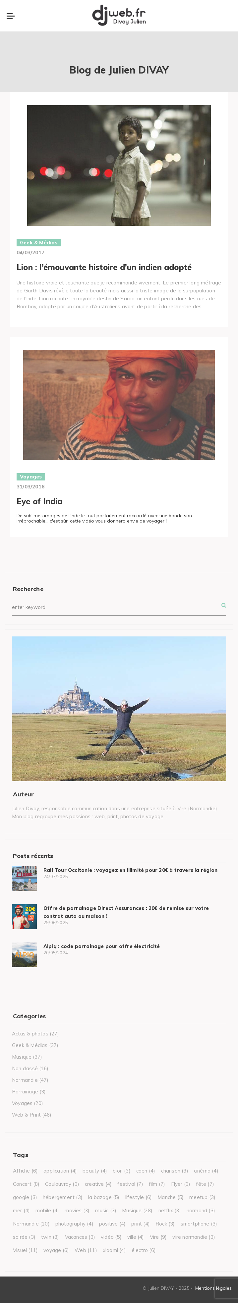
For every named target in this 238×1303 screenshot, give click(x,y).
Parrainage (25, 1091)
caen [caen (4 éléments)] (145, 1171)
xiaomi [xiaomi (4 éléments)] (114, 1250)
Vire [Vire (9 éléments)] (158, 1237)
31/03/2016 (30, 486)
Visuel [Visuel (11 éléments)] (25, 1250)
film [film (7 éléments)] (157, 1184)
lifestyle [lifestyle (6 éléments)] (138, 1197)
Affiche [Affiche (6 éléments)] (25, 1171)
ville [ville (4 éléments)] (135, 1237)
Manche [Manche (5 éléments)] (170, 1197)
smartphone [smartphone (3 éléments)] (199, 1224)
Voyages (31, 477)
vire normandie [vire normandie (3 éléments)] (193, 1237)
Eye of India (39, 501)
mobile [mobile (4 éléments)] (47, 1210)
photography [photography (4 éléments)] (74, 1224)
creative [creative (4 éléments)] (98, 1184)
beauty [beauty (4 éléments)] (95, 1171)
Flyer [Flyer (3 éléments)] (181, 1184)
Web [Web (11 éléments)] (86, 1250)
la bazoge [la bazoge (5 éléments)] (104, 1197)
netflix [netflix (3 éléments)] (169, 1210)
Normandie (25, 1080)
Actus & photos (30, 1033)
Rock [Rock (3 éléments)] (165, 1224)
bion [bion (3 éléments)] (122, 1171)
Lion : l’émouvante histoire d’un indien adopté (104, 267)
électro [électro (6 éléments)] (144, 1250)
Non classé (25, 1068)
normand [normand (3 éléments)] (201, 1210)
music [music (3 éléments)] (105, 1210)
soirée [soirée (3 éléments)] (24, 1237)
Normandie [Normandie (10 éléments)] (31, 1224)
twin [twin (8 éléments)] (50, 1237)
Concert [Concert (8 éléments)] (26, 1184)
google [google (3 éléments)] (25, 1197)
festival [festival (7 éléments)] (130, 1184)
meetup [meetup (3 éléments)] (202, 1197)
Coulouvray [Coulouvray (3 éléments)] (62, 1184)
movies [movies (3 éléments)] (77, 1210)
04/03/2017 (30, 252)
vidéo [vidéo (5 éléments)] (111, 1237)
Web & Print (26, 1115)
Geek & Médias (39, 242)
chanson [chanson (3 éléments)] (174, 1171)
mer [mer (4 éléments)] (21, 1210)
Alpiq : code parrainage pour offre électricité (101, 946)
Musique (21, 1057)
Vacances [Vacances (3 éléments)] (80, 1237)
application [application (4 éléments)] (60, 1171)
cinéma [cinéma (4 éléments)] (206, 1171)
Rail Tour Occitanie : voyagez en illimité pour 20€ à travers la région (130, 870)
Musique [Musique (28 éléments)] (137, 1210)
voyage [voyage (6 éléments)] (56, 1250)
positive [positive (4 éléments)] (112, 1224)
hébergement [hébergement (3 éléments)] (63, 1197)
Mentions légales (213, 1288)
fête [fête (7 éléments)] (205, 1184)
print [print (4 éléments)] (140, 1224)
